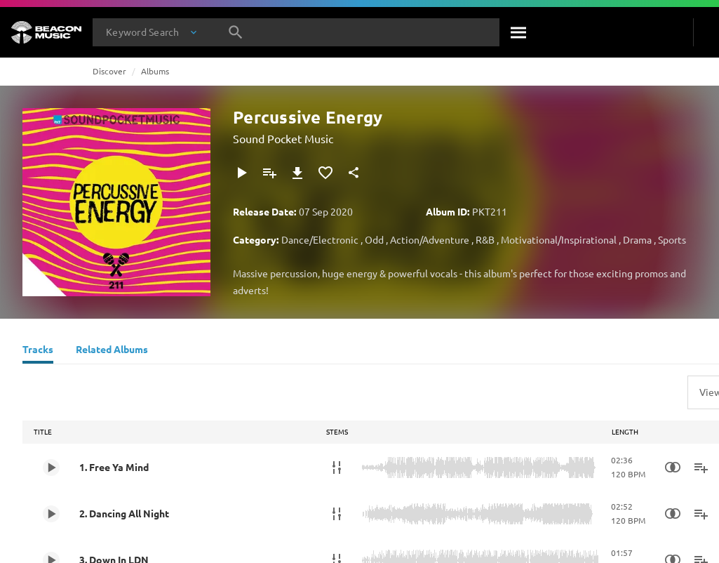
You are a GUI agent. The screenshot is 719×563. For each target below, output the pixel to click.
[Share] (353, 172)
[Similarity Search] (672, 467)
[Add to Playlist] (269, 172)
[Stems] (336, 467)
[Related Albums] (112, 351)
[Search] (519, 32)
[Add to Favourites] (325, 172)
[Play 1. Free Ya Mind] (51, 467)
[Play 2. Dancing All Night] (51, 514)
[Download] (297, 172)
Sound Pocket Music (283, 138)
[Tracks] (37, 351)
